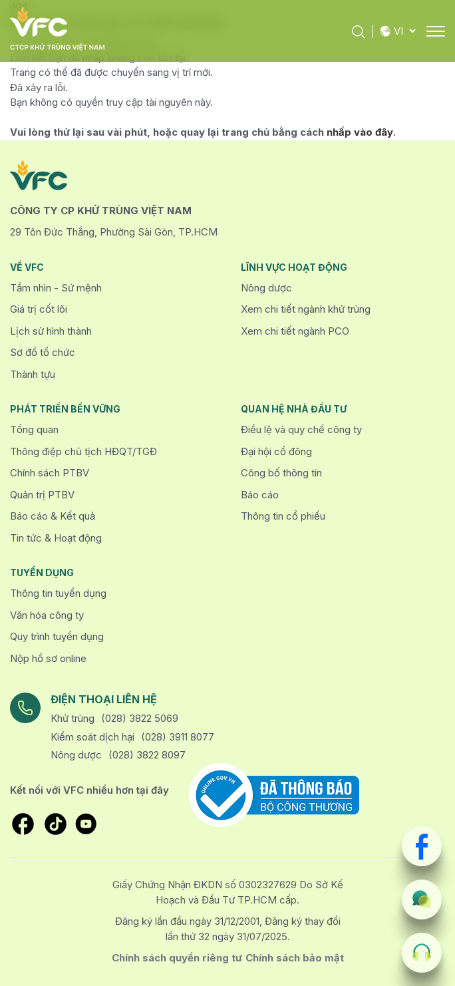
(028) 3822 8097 (147, 754)
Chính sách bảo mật (294, 957)
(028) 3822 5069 (139, 718)
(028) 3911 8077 (177, 737)
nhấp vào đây (360, 132)
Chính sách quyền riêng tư (177, 957)
